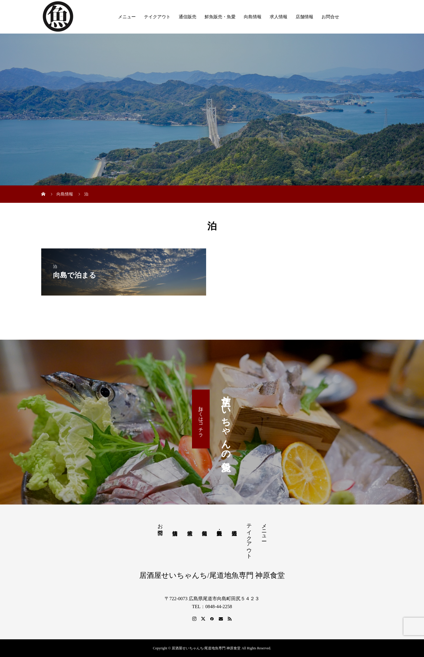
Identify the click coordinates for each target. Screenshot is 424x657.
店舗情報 (304, 16)
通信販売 (187, 16)
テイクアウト (157, 16)
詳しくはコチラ (200, 419)
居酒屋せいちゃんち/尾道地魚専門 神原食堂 (212, 575)
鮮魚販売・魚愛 (220, 16)
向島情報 (252, 16)
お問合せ (330, 16)
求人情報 (278, 16)
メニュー (127, 16)
